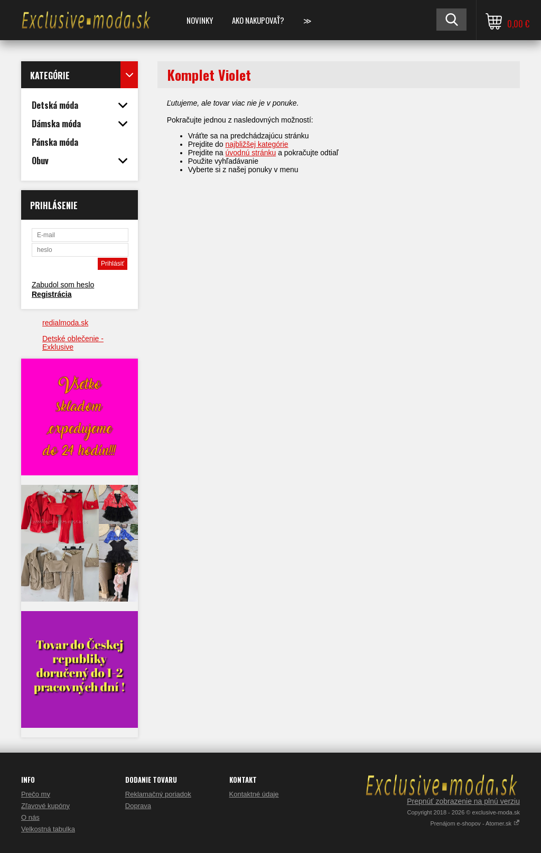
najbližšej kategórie (257, 144)
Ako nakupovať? (258, 20)
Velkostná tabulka (48, 829)
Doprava (138, 806)
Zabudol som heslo (63, 284)
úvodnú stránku (251, 152)
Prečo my (35, 794)
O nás (30, 817)
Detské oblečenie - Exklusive (73, 342)
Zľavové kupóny (45, 806)
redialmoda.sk (65, 322)
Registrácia (51, 294)
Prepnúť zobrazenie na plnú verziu (463, 801)
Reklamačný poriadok (158, 794)
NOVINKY (199, 20)
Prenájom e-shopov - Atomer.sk (475, 823)
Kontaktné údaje (254, 794)
